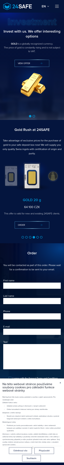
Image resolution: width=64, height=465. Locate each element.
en (45, 6)
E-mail (6, 326)
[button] (30, 116)
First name (8, 280)
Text (5, 342)
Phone (6, 311)
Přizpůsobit (44, 450)
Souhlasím (31, 458)
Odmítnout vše (20, 450)
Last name (8, 296)
